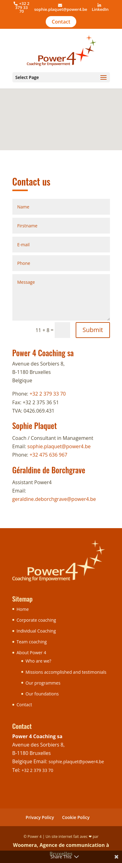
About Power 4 (31, 652)
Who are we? (38, 661)
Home (23, 609)
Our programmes (43, 683)
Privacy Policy (40, 817)
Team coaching (32, 642)
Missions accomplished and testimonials (66, 672)
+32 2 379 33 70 (48, 393)
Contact (61, 21)
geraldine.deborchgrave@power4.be (54, 499)
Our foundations (42, 694)
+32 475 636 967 (48, 454)
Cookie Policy (76, 817)
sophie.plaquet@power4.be (60, 9)
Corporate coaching (36, 620)
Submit (92, 330)
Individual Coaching (36, 631)
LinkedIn (100, 9)
